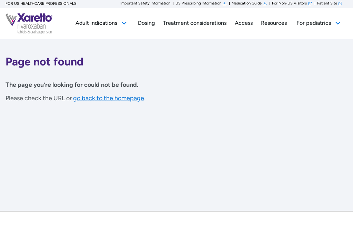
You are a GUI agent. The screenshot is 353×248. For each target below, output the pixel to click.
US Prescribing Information (198, 3)
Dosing (146, 23)
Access (244, 23)
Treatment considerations (194, 23)
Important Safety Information (145, 3)
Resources (274, 23)
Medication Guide (247, 3)
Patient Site (327, 3)
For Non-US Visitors (289, 3)
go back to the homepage (108, 98)
